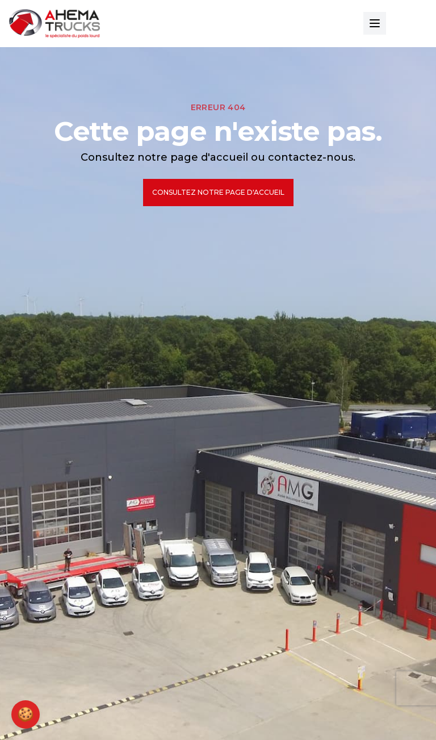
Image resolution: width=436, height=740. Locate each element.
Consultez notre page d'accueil (218, 192)
